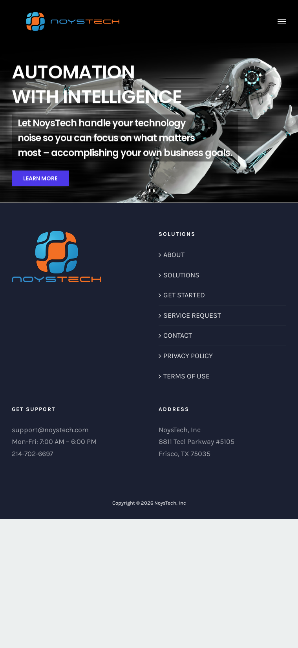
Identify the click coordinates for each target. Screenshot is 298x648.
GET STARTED (184, 295)
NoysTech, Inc (170, 503)
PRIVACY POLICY (188, 355)
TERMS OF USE (186, 376)
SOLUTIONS (181, 275)
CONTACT (177, 335)
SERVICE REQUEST (192, 315)
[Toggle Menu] (282, 21)
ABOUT (174, 254)
